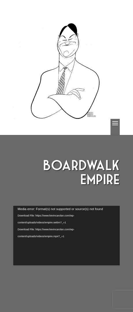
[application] (66, 235)
